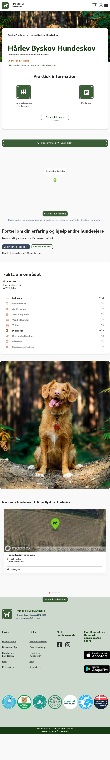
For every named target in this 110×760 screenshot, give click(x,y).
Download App (10, 673)
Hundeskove (9, 668)
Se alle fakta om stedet (55, 118)
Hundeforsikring (38, 668)
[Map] (55, 179)
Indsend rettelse (18, 61)
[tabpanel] (27, 530)
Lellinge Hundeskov (72, 533)
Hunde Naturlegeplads (19, 533)
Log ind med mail (42, 246)
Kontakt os (8, 693)
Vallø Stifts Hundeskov (19, 580)
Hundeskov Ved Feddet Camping (80, 580)
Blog (4, 688)
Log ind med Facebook (16, 247)
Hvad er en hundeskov (8, 681)
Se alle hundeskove (55, 609)
